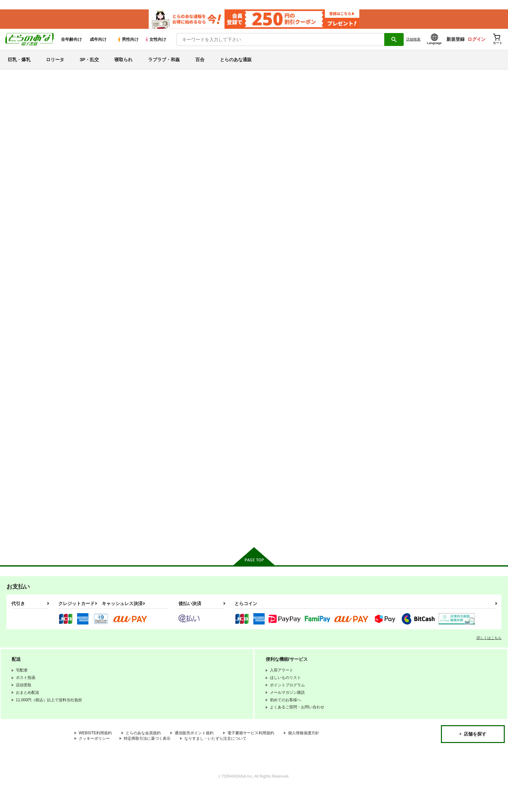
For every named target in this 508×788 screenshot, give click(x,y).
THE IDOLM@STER (32, 439)
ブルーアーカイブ (29, 404)
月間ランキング (27, 167)
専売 (14, 111)
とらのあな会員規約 (143, 733)
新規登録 (455, 39)
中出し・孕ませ (27, 291)
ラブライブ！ (24, 450)
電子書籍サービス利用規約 (250, 733)
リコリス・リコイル (32, 462)
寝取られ (123, 59)
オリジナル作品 (27, 382)
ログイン (477, 39)
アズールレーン (27, 427)
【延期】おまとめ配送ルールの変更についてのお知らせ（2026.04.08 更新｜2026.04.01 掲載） (180, 89)
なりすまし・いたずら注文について (215, 738)
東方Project (22, 496)
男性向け (128, 39)
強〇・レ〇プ (24, 314)
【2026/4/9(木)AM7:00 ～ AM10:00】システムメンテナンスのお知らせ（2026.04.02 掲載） (176, 79)
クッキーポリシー (94, 738)
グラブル (19, 485)
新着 (14, 100)
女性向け (155, 39)
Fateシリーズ (24, 393)
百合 (199, 59)
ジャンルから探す (29, 212)
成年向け (98, 39)
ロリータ (55, 59)
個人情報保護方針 (303, 733)
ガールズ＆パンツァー (35, 473)
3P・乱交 (89, 59)
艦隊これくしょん (29, 416)
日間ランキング (27, 144)
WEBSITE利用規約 (95, 733)
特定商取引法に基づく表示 (147, 738)
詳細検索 (413, 39)
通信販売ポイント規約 (194, 733)
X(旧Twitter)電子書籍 (33, 529)
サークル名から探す (32, 201)
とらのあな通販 (236, 59)
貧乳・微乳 (22, 268)
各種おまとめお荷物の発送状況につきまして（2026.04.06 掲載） (152, 98)
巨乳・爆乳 (19, 59)
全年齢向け (71, 39)
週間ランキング (27, 156)
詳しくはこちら (489, 638)
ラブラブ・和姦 (164, 59)
